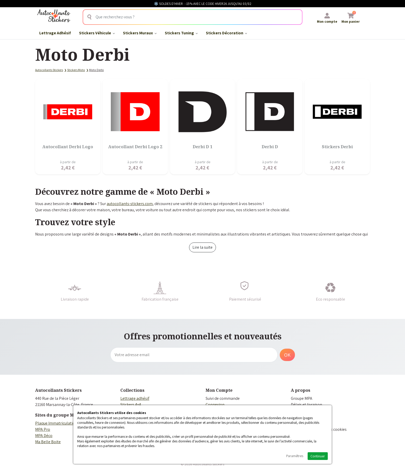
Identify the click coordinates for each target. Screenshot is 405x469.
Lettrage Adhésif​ (55, 33)
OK (287, 354)
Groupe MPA (301, 398)
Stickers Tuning (181, 33)
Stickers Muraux (140, 33)
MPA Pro (42, 429)
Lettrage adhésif (134, 398)
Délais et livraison (306, 404)
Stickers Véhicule (97, 33)
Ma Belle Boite (48, 441)
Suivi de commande (223, 398)
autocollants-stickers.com (130, 203)
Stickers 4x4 (130, 404)
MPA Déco (43, 435)
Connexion (215, 404)
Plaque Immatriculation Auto (60, 423)
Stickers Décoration (226, 33)
